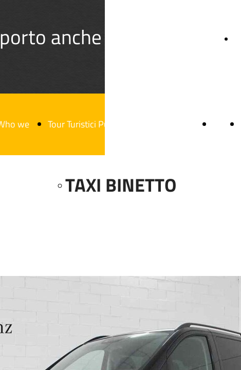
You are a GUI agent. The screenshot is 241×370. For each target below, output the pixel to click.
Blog (221, 124)
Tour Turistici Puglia (85, 124)
